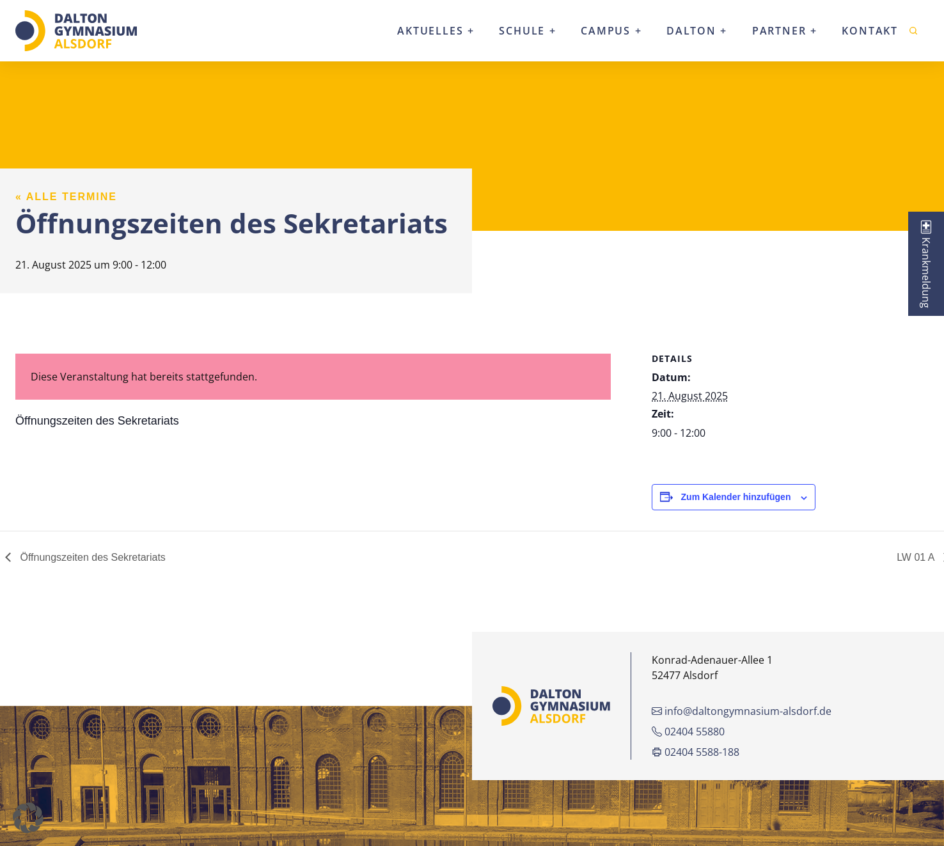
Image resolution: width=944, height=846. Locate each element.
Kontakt (870, 31)
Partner (779, 31)
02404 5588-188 (695, 752)
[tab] (926, 264)
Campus (606, 31)
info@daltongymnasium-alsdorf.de (741, 711)
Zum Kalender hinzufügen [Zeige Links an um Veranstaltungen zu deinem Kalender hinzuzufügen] (736, 497)
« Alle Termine (66, 196)
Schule (522, 31)
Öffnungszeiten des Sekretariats (91, 557)
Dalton (691, 31)
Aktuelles (430, 31)
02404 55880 (688, 732)
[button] (28, 818)
